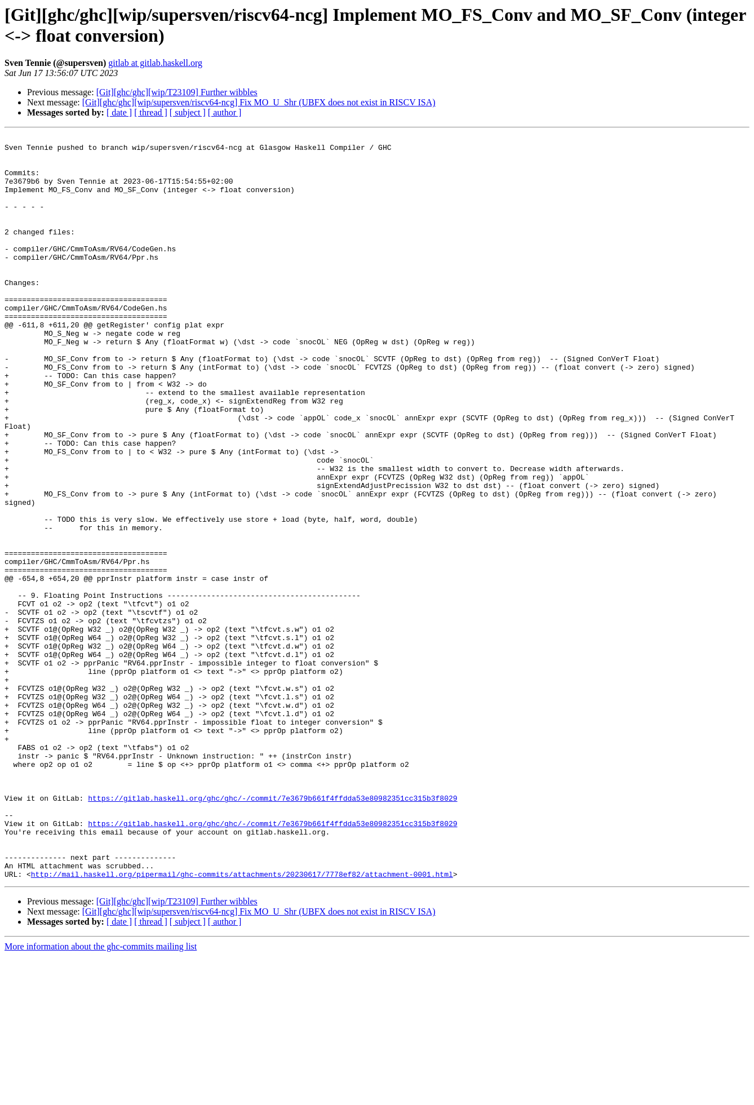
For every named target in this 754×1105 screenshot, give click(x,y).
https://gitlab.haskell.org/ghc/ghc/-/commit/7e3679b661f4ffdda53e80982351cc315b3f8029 (272, 931)
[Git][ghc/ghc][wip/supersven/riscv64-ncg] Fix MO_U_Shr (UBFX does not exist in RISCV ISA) (259, 102)
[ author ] (225, 112)
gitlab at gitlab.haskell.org (155, 63)
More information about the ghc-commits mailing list (101, 1095)
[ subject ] (188, 112)
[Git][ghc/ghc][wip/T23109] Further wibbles (177, 92)
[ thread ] (150, 112)
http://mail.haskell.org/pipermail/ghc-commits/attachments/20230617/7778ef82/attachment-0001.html (242, 1023)
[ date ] (119, 112)
